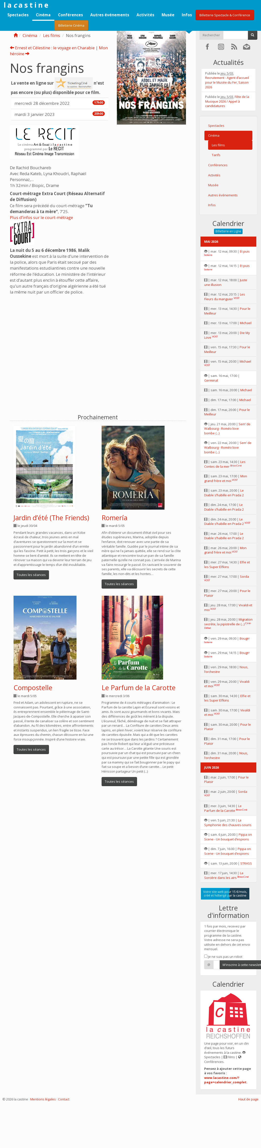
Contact (63, 1099)
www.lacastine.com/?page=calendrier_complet (225, 1080)
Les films (51, 35)
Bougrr (245, 638)
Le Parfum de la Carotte (139, 687)
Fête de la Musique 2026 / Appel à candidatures (227, 101)
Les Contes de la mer (225, 464)
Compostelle (33, 687)
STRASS (246, 863)
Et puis (245, 251)
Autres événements (109, 15)
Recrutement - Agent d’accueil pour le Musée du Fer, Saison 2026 (227, 82)
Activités (145, 15)
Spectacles (18, 15)
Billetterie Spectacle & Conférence (225, 15)
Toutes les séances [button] (31, 575)
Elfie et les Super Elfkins (227, 564)
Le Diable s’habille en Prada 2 (224, 492)
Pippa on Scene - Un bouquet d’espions (228, 836)
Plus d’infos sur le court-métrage (41, 217)
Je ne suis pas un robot (223, 956)
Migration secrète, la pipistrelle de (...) (228, 621)
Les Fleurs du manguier (224, 296)
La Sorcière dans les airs (223, 875)
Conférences (70, 15)
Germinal (211, 380)
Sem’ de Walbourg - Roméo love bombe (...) (227, 428)
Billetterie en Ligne (228, 231)
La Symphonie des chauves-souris (227, 822)
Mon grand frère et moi (225, 478)
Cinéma (43, 15)
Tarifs (216, 155)
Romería (114, 517)
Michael (245, 323)
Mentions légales (43, 1099)
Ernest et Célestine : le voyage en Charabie (52, 48)
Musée (168, 15)
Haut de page (248, 1099)
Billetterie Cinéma (71, 25)
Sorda (244, 576)
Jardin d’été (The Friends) (51, 517)
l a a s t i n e (26, 5)
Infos (187, 15)
